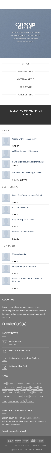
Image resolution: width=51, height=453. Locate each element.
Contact (36, 445)
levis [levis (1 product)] (4, 392)
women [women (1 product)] (30, 401)
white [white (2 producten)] (23, 401)
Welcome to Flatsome (19, 350)
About (8, 445)
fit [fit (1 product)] (33, 383)
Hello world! (15, 341)
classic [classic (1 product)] (10, 383)
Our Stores (18, 445)
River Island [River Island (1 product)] (37, 392)
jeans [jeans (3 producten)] (19, 388)
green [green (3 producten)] (39, 383)
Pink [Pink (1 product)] (29, 392)
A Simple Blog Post (18, 366)
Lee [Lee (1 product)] (40, 388)
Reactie (12, 344)
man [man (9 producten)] (10, 392)
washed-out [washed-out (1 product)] (13, 401)
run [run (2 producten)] (14, 396)
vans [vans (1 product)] (5, 401)
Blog (27, 445)
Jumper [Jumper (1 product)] (26, 388)
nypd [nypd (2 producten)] (17, 392)
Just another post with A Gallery (24, 358)
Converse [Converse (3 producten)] (19, 383)
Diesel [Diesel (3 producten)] (28, 383)
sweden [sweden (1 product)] (33, 396)
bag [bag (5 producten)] (4, 383)
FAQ (44, 445)
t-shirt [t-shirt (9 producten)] (41, 396)
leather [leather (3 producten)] (34, 388)
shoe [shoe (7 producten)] (20, 396)
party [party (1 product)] (23, 392)
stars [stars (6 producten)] (26, 396)
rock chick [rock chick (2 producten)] (6, 396)
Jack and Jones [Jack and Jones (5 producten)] (8, 388)
